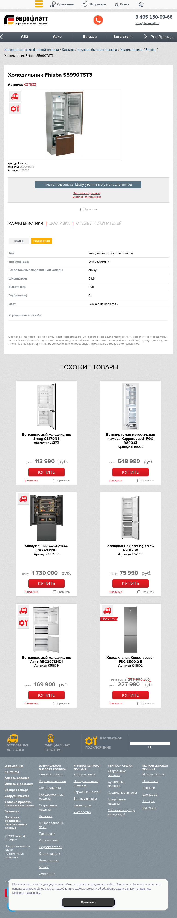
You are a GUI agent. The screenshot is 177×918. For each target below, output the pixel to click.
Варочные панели (52, 781)
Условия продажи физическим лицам (19, 803)
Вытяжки (45, 816)
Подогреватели (50, 847)
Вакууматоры (49, 860)
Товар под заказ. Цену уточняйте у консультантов (88, 184)
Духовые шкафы (51, 774)
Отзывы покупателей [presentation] (99, 223)
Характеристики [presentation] (26, 223)
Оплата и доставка (19, 784)
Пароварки (47, 834)
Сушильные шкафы (122, 793)
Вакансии (12, 811)
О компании (14, 766)
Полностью (41, 241)
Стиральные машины (48, 807)
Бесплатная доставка (86, 193)
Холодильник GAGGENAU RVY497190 (46, 548)
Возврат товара (17, 790)
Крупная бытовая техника (97, 50)
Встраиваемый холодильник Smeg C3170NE (46, 436)
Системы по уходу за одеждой (121, 812)
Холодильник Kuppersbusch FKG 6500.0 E (130, 659)
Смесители (47, 874)
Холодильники (131, 50)
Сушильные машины (116, 784)
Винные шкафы (85, 799)
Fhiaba (151, 50)
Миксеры (149, 808)
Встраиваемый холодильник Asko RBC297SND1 (46, 659)
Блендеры (150, 794)
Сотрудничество (17, 796)
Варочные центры (87, 792)
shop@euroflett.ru (147, 23)
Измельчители (153, 774)
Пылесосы (150, 781)
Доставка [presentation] (59, 223)
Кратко (19, 241)
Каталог (68, 50)
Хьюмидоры (82, 805)
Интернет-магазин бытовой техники (31, 50)
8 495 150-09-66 (153, 17)
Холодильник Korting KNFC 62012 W (130, 548)
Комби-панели (49, 854)
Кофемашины (49, 840)
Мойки (44, 867)
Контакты (12, 772)
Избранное (98, 4)
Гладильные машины (117, 801)
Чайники (148, 788)
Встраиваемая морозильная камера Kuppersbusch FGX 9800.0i (130, 438)
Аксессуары (82, 812)
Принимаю (88, 902)
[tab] (27, 224)
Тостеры (148, 801)
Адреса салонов (17, 778)
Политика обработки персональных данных (16, 822)
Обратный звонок (98, 20)
